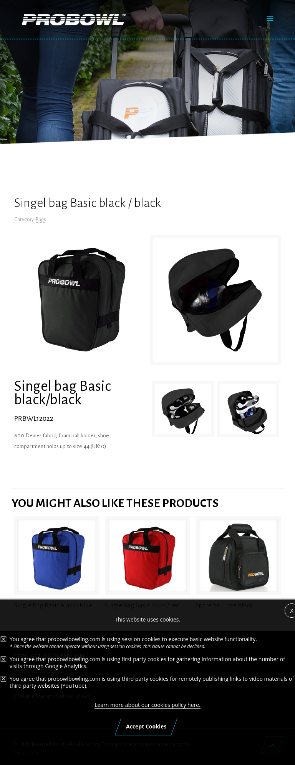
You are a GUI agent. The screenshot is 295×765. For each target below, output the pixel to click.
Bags (41, 219)
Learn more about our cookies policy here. (147, 704)
